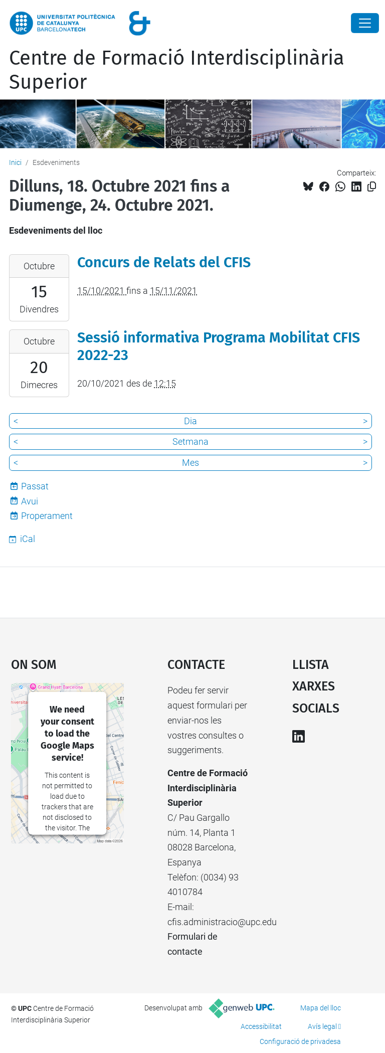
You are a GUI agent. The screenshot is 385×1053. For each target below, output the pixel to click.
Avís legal (322, 1026)
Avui (29, 501)
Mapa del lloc (320, 1008)
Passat (35, 486)
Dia (190, 421)
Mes (190, 462)
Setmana (190, 441)
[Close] (365, 23)
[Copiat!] (371, 187)
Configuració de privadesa (300, 1041)
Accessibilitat (261, 1026)
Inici (15, 162)
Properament (47, 515)
